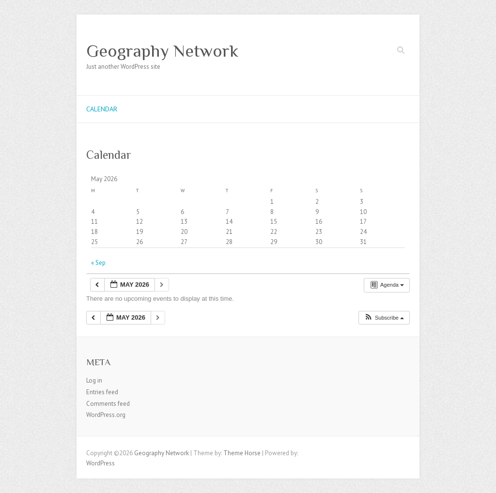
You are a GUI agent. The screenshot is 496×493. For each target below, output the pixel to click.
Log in (94, 380)
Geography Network (162, 51)
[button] (384, 317)
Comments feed (108, 404)
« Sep (98, 263)
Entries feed (102, 392)
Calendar (101, 109)
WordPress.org (105, 415)
